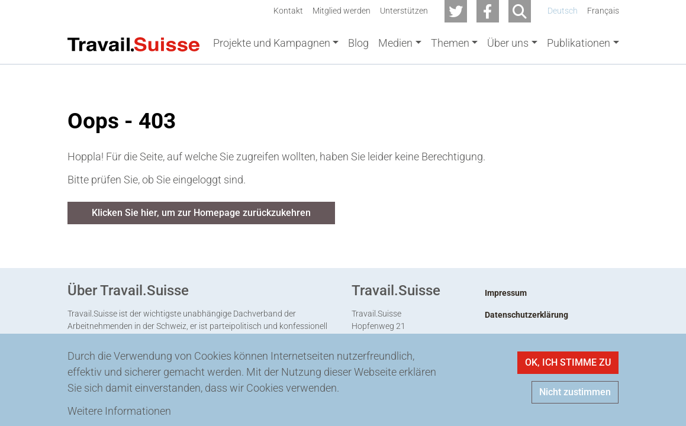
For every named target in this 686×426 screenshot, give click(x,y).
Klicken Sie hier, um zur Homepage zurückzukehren (201, 215)
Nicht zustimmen (575, 392)
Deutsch (562, 11)
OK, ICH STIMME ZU (568, 362)
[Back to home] (133, 43)
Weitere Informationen (119, 411)
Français (603, 11)
